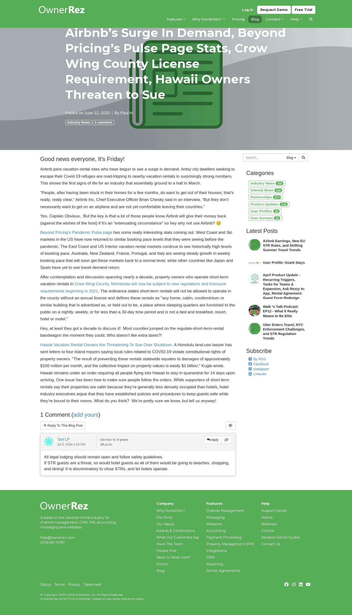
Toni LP (63, 439)
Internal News (266, 190)
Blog (160, 571)
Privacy (74, 584)
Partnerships (266, 197)
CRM (210, 557)
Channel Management (225, 511)
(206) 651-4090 (52, 542)
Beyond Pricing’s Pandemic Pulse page (76, 232)
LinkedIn (258, 374)
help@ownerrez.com (57, 537)
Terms (59, 584)
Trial (303, 10)
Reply (63, 425)
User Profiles (265, 211)
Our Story (164, 517)
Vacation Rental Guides (280, 537)
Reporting (214, 564)
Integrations (216, 551)
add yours (85, 414)
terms (131, 598)
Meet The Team (169, 544)
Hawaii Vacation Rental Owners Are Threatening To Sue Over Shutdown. (106, 344)
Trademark (92, 584)
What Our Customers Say (177, 537)
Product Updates (269, 204)
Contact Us (270, 544)
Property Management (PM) (230, 544)
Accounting (216, 531)
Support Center (274, 511)
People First (166, 551)
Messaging (215, 517)
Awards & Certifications (175, 531)
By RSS (257, 359)
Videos (266, 517)
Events (162, 564)
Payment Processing (223, 537)
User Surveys (265, 218)
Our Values (165, 524)
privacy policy (111, 598)
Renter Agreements (223, 571)
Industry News (78, 122)
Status (45, 584)
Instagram (259, 369)
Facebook (259, 364)
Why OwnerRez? (170, 511)
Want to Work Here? (173, 557)
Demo (274, 10)
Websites (214, 524)
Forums (267, 531)
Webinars (269, 524)
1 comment (103, 122)
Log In (247, 10)
